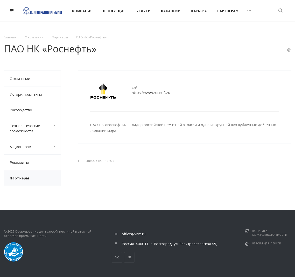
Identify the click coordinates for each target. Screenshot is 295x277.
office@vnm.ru (134, 233)
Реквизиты (19, 162)
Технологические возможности (35, 128)
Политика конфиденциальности (269, 232)
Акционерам (35, 146)
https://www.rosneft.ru (151, 92)
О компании (20, 78)
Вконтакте (117, 257)
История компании (26, 94)
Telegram (129, 257)
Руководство (21, 109)
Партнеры (19, 178)
